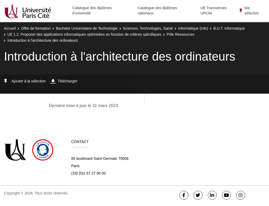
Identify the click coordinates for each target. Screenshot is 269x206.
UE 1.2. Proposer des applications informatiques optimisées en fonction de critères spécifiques (84, 34)
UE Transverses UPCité (213, 10)
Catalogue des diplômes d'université (92, 10)
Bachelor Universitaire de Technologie (87, 28)
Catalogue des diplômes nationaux (157, 10)
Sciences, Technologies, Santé (148, 28)
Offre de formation (36, 28)
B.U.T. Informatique (229, 28)
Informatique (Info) (193, 28)
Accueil (10, 28)
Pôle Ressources (180, 34)
